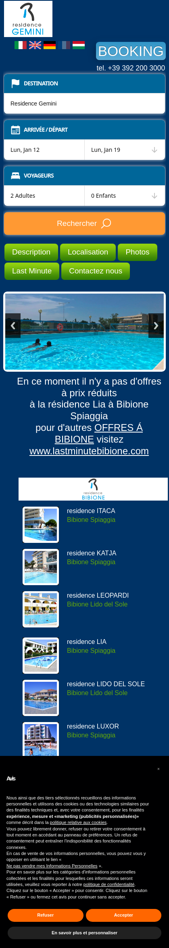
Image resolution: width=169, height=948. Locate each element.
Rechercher (84, 223)
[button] (158, 768)
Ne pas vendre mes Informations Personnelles (52, 865)
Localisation (88, 252)
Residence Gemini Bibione (64, 19)
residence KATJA (91, 553)
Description (31, 252)
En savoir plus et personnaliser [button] (84, 932)
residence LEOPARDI (98, 595)
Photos (137, 252)
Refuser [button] (45, 915)
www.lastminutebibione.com (89, 450)
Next (156, 325)
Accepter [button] (123, 915)
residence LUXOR (93, 726)
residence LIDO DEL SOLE (106, 684)
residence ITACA (91, 510)
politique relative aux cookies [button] (78, 822)
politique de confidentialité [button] (109, 884)
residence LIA (86, 641)
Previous (13, 325)
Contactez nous (95, 271)
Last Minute (32, 271)
